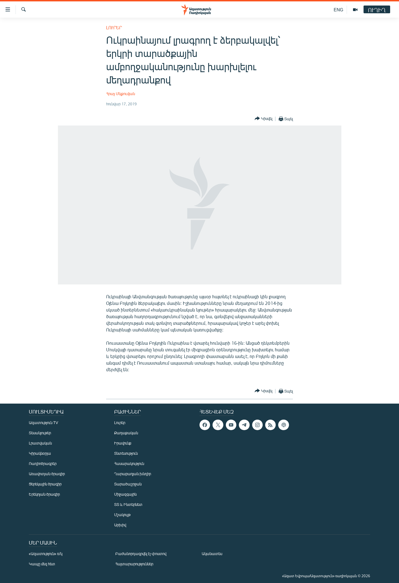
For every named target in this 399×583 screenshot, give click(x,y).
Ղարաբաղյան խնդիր (132, 473)
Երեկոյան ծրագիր (44, 494)
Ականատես (212, 553)
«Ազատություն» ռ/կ (45, 553)
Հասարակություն (129, 463)
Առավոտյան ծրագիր (47, 473)
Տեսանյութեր (40, 432)
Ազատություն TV (43, 422)
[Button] (263, 119)
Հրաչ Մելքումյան (120, 93)
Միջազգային (125, 494)
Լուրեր (114, 27)
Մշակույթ (122, 514)
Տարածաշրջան (128, 484)
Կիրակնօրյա (40, 453)
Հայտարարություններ (134, 563)
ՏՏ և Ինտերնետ (128, 504)
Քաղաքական (126, 432)
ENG (338, 9)
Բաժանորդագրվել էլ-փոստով (140, 553)
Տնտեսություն (126, 453)
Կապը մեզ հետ (42, 563)
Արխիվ (120, 524)
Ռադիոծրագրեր (43, 463)
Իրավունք (122, 443)
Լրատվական (40, 443)
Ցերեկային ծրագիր (45, 484)
